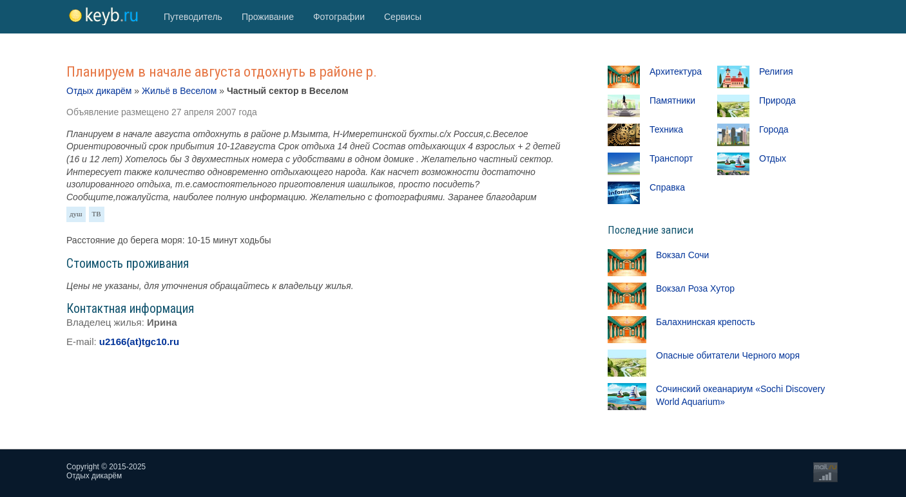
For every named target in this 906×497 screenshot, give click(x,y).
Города (774, 129)
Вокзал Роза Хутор (695, 288)
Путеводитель (193, 17)
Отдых (772, 158)
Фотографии (339, 17)
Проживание (268, 17)
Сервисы (402, 17)
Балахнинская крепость (705, 322)
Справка (667, 187)
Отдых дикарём (98, 91)
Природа (777, 100)
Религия (776, 71)
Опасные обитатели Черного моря (728, 355)
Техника (666, 129)
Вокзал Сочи (682, 255)
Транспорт (671, 158)
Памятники (672, 100)
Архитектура (676, 71)
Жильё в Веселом (179, 91)
